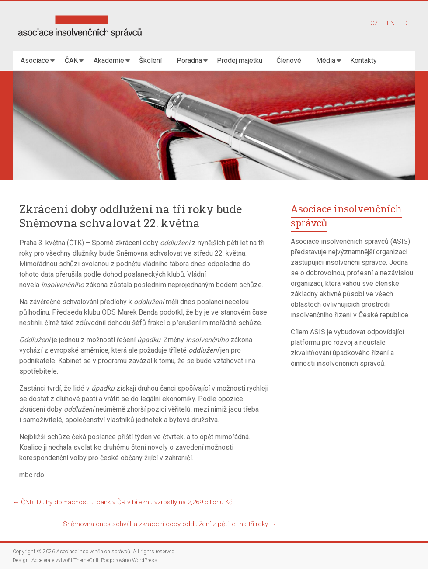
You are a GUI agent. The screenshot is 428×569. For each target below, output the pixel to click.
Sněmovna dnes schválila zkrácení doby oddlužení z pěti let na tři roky (169, 524)
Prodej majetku (239, 60)
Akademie (109, 60)
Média (325, 60)
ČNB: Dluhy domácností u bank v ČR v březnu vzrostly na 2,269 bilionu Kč (123, 502)
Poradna (189, 60)
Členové (288, 60)
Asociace (35, 60)
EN (391, 23)
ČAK (71, 60)
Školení (150, 60)
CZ (374, 23)
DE (407, 23)
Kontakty (363, 60)
